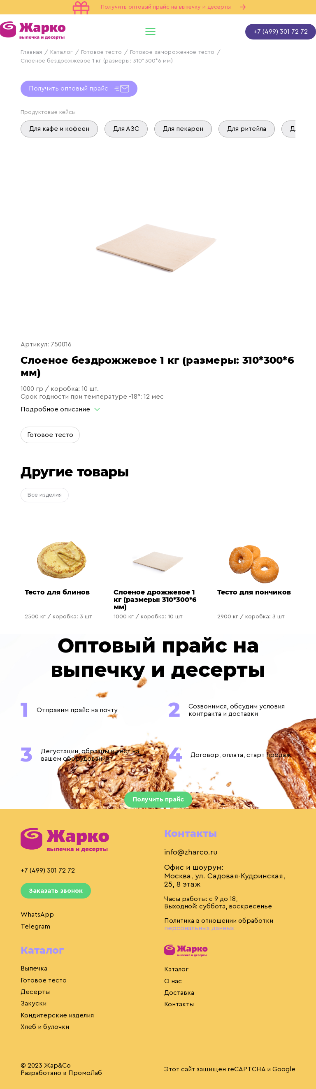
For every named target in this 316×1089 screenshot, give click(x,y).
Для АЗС (126, 128)
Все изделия (45, 495)
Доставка (179, 992)
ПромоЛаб (85, 1073)
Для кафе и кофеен (59, 128)
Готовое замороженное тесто (172, 52)
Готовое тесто (101, 52)
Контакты (179, 1004)
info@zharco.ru (191, 852)
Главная (31, 52)
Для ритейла (246, 128)
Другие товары (75, 472)
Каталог (61, 52)
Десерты (35, 992)
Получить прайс (158, 799)
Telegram (35, 926)
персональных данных (199, 928)
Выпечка (34, 968)
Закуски (33, 1003)
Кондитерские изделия (57, 1015)
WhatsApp (37, 914)
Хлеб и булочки (45, 1027)
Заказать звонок (56, 890)
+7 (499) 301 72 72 (280, 31)
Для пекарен (183, 128)
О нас (173, 981)
